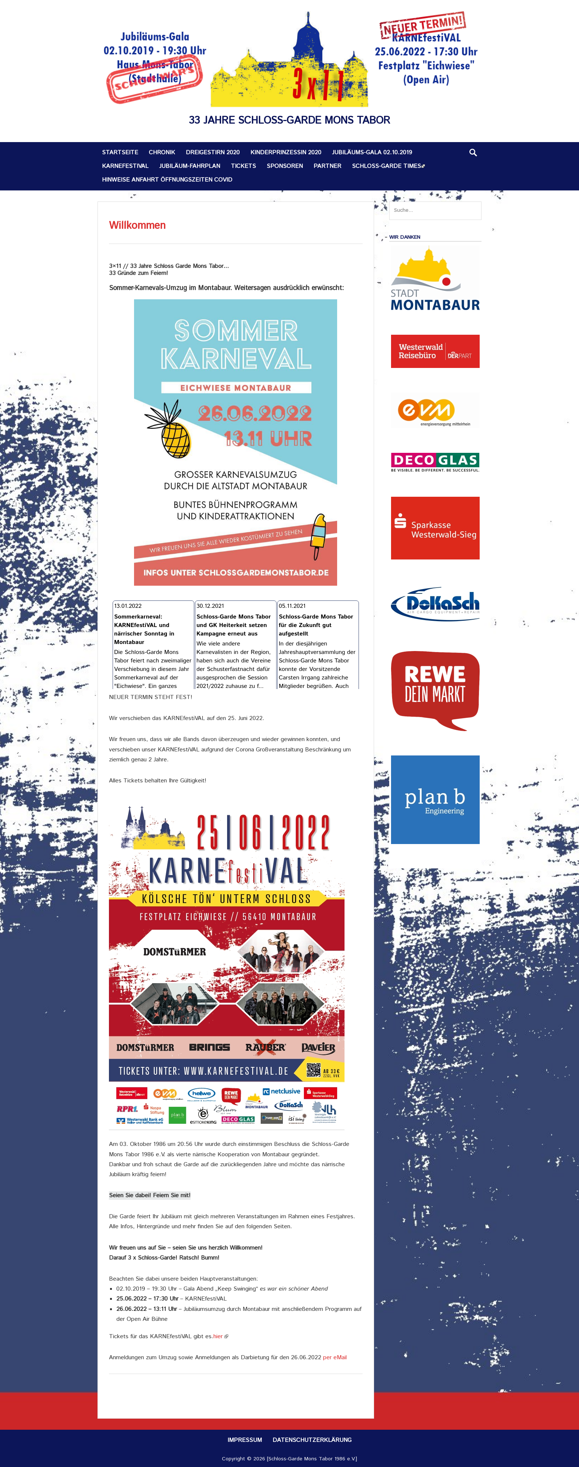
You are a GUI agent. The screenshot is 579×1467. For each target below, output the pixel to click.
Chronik (162, 152)
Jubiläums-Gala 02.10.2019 (372, 152)
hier (218, 1336)
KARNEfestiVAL (125, 166)
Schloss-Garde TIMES (386, 166)
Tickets (243, 166)
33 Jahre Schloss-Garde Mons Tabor (289, 120)
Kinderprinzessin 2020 (285, 152)
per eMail (335, 1357)
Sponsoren (285, 166)
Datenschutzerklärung (312, 1440)
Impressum (244, 1440)
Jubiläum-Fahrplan (189, 166)
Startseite (120, 152)
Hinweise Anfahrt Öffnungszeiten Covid (167, 180)
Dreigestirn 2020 (213, 152)
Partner (327, 166)
